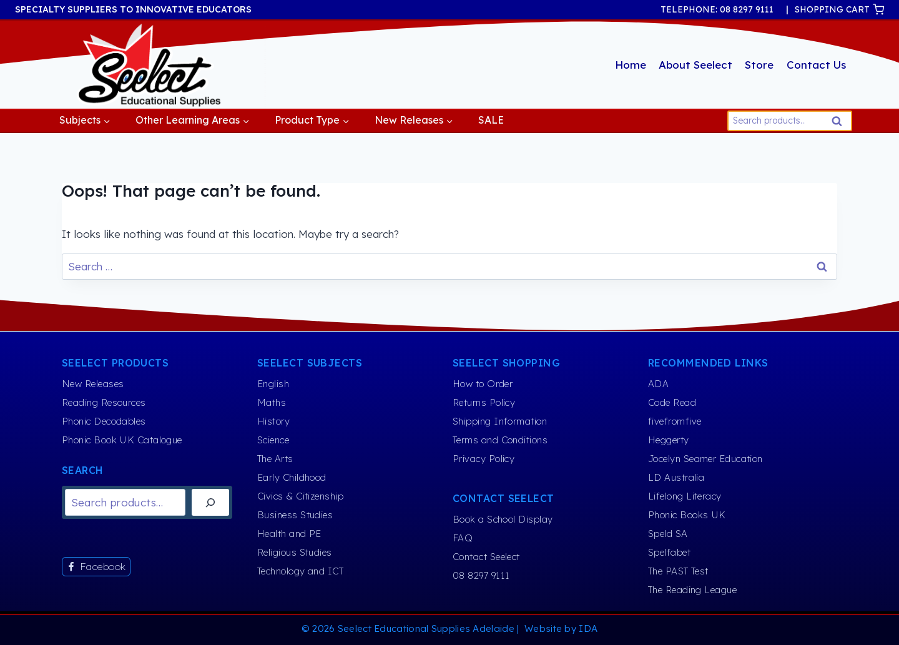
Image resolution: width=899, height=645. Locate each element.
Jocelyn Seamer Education (705, 459)
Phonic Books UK (687, 515)
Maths (271, 402)
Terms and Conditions (500, 440)
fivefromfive (674, 421)
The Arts (275, 459)
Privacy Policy (483, 459)
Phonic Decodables (104, 421)
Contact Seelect (486, 557)
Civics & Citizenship (300, 496)
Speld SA (668, 533)
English (273, 384)
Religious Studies (294, 552)
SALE (491, 120)
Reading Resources (104, 402)
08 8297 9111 (481, 575)
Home (630, 64)
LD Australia (676, 477)
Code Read (672, 402)
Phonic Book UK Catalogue (122, 440)
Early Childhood (292, 477)
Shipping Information (500, 421)
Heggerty (668, 440)
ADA (658, 384)
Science (273, 440)
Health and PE (289, 533)
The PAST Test (678, 571)
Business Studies (295, 515)
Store (759, 64)
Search (840, 124)
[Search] (210, 502)
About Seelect (695, 64)
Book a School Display (503, 519)
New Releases (93, 384)
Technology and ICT (300, 571)
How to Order (483, 384)
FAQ (463, 538)
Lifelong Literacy (685, 496)
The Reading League (692, 590)
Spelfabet (669, 552)
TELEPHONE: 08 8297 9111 (717, 9)
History (273, 421)
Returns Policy (484, 402)
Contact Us (816, 64)
